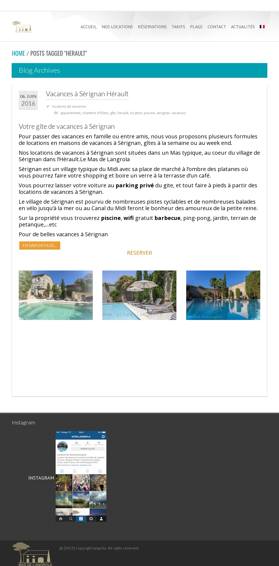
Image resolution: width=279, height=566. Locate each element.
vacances (179, 113)
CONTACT (217, 26)
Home (18, 53)
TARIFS (178, 26)
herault (123, 113)
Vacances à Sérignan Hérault (87, 94)
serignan (163, 113)
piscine (149, 113)
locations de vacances (69, 106)
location (136, 113)
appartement (70, 113)
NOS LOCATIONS (117, 26)
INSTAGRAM (40, 478)
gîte (113, 113)
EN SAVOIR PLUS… (40, 245)
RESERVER (139, 252)
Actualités (243, 26)
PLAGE (196, 26)
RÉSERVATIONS (152, 26)
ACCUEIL (89, 26)
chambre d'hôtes (95, 113)
